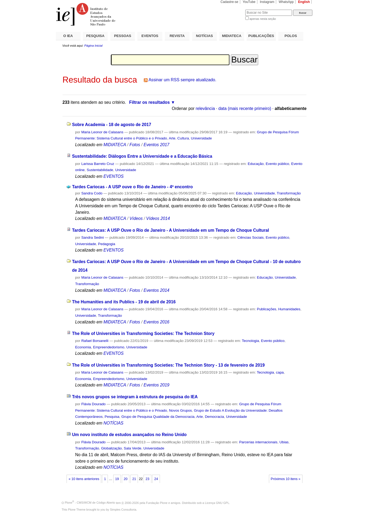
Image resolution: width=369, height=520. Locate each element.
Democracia (214, 417)
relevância (205, 108)
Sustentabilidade (100, 170)
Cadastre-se (229, 2)
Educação (256, 164)
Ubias (283, 442)
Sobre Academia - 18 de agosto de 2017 (111, 124)
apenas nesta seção (263, 18)
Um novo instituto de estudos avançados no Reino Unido (129, 434)
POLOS (290, 36)
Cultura (183, 138)
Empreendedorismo (109, 347)
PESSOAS (122, 36)
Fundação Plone (156, 502)
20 (125, 479)
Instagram (267, 2)
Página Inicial (93, 45)
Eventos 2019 (156, 385)
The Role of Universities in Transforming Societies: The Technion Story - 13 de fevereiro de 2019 (168, 365)
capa (280, 372)
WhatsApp (286, 2)
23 (147, 479)
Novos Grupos (180, 410)
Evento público (277, 164)
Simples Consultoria (123, 509)
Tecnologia (250, 341)
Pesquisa (112, 417)
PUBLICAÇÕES (261, 36)
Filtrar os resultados (149, 102)
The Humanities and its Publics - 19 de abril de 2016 (124, 302)
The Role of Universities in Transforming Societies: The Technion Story (143, 333)
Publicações (266, 309)
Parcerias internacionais (258, 442)
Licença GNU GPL (217, 502)
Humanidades (289, 309)
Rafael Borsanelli (94, 341)
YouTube (249, 2)
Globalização (111, 448)
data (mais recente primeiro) (244, 108)
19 (117, 479)
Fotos (135, 144)
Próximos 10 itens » (285, 479)
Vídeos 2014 (158, 218)
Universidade (201, 138)
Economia (83, 347)
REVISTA (177, 36)
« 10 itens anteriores (84, 479)
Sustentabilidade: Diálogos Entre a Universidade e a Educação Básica (142, 156)
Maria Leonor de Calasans (102, 132)
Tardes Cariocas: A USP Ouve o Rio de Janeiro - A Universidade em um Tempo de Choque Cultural (170, 230)
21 (134, 479)
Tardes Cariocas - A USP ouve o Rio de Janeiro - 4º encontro (132, 187)
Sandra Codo (92, 193)
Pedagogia (106, 244)
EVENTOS (149, 36)
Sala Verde (132, 448)
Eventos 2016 (156, 322)
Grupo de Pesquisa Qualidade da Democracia (158, 417)
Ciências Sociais (250, 237)
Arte (172, 138)
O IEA (68, 36)
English (304, 2)
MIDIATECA (231, 36)
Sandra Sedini (92, 237)
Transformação (289, 193)
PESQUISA (95, 36)
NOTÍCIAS (204, 36)
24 (156, 479)
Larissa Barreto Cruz (97, 164)
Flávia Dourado (93, 404)
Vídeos (136, 218)
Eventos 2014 (156, 290)
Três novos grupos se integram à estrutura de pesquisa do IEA (135, 396)
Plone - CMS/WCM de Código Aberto (90, 502)
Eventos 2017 (156, 144)
